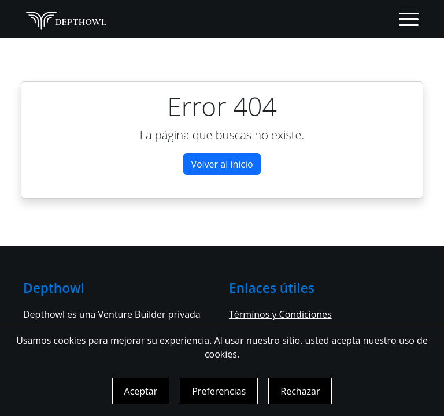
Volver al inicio (222, 164)
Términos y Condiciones (280, 314)
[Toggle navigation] (409, 19)
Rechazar (300, 391)
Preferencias (219, 391)
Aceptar (141, 391)
